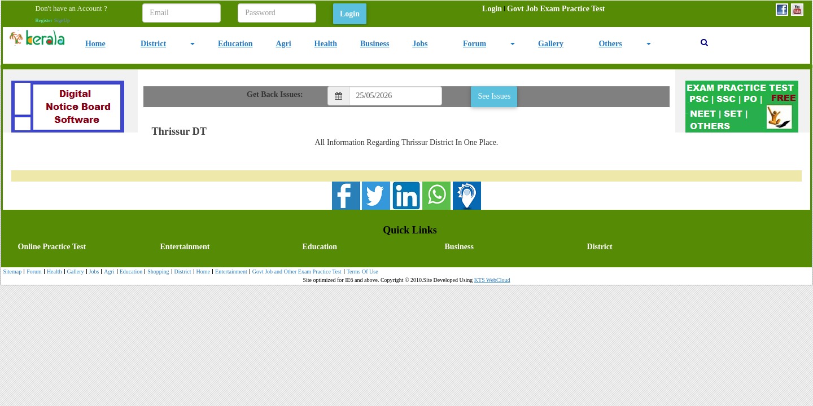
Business (374, 43)
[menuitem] (492, 9)
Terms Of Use (361, 272)
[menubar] (543, 9)
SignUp (62, 20)
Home (95, 43)
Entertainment (185, 246)
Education (235, 43)
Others (610, 43)
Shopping (157, 272)
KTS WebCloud (492, 280)
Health (325, 43)
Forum (474, 43)
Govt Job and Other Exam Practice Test (296, 272)
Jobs (419, 43)
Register (43, 20)
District (153, 43)
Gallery (550, 43)
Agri (283, 43)
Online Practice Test (52, 246)
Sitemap (12, 271)
